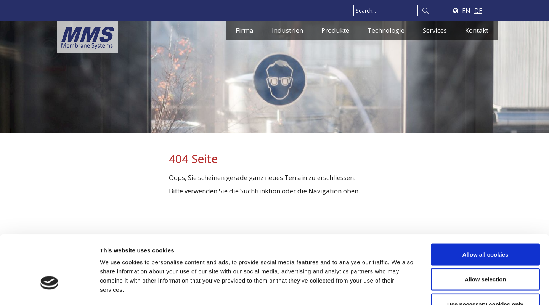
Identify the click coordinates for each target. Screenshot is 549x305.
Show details (400, 290)
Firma (245, 30)
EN (466, 10)
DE (478, 10)
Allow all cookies (485, 205)
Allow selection (485, 230)
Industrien (287, 30)
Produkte (335, 30)
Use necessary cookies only (485, 255)
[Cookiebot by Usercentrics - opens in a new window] (49, 290)
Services (435, 30)
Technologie (386, 30)
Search (425, 10)
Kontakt (476, 30)
